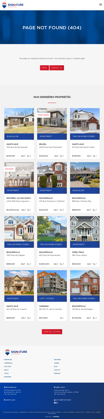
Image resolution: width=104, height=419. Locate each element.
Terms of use (90, 412)
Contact (57, 370)
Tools (6, 373)
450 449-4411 (11, 394)
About (6, 370)
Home (44, 68)
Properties (8, 359)
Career (56, 363)
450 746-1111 (61, 394)
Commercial (8, 363)
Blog (56, 366)
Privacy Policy (80, 412)
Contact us (56, 68)
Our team (7, 366)
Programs (7, 376)
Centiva (56, 416)
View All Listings (52, 331)
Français (57, 373)
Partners (57, 359)
